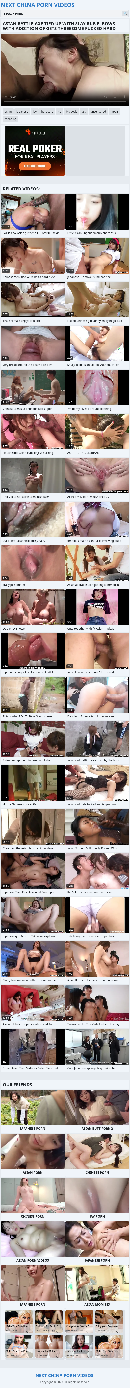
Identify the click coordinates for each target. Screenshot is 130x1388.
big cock (71, 111)
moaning (10, 119)
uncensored (98, 111)
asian (8, 111)
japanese (22, 111)
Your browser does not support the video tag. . (65, 70)
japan (114, 111)
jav (35, 111)
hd (59, 111)
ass (84, 111)
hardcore (47, 111)
